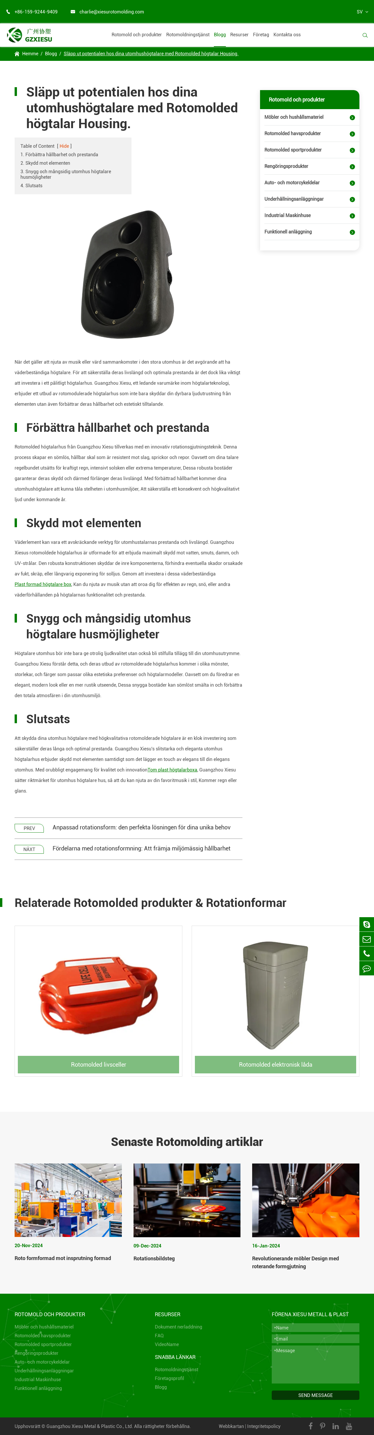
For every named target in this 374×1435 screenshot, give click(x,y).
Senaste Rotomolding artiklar (187, 1142)
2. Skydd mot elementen (45, 163)
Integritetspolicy (263, 1426)
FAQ (159, 1335)
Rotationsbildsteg (154, 1258)
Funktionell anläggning (288, 232)
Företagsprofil (169, 1378)
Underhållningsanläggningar (294, 199)
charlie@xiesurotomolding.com (107, 12)
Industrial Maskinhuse (287, 215)
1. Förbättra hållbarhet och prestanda (59, 154)
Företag (261, 34)
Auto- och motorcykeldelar (292, 182)
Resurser (239, 34)
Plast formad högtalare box (43, 584)
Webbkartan (231, 1426)
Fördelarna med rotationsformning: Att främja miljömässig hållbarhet (142, 848)
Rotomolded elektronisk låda (275, 1064)
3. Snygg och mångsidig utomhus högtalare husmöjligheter (65, 174)
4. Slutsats (31, 185)
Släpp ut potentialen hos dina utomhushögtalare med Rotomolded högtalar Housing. (151, 53)
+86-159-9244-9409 (32, 12)
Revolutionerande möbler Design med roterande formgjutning (295, 1262)
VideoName (167, 1344)
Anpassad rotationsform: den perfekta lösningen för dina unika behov (142, 827)
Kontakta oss (287, 34)
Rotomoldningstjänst (187, 34)
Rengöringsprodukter (286, 166)
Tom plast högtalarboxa (172, 770)
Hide (64, 146)
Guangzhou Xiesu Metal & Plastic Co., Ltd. (89, 1426)
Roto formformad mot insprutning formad (63, 1258)
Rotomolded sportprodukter (293, 150)
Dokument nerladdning (178, 1327)
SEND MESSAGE (315, 1395)
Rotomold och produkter (137, 34)
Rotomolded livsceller (98, 1064)
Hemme (30, 53)
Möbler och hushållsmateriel (293, 117)
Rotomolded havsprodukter (292, 133)
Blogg (220, 34)
